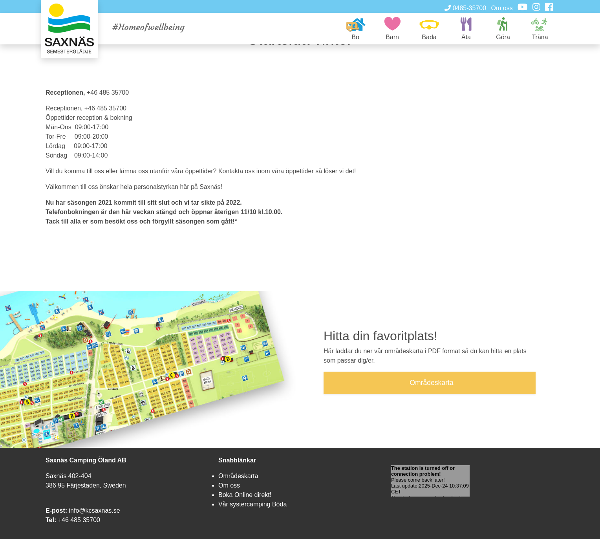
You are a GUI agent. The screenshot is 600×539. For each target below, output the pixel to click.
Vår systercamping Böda (252, 504)
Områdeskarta (238, 476)
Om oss (502, 8)
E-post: (56, 510)
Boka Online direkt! (244, 494)
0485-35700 (465, 8)
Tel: (51, 520)
